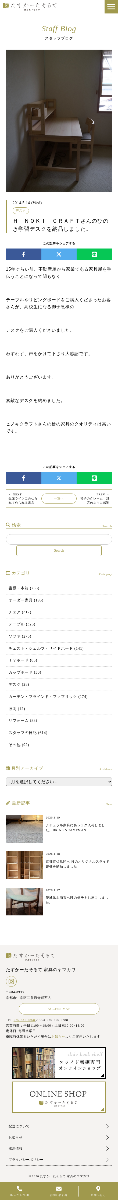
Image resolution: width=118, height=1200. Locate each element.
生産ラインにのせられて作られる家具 (23, 498)
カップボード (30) (25, 672)
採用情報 (16, 1148)
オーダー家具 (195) (26, 600)
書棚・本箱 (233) (24, 588)
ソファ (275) (20, 636)
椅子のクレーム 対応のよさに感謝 (96, 498)
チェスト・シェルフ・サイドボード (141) (46, 648)
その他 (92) (19, 745)
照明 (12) (17, 709)
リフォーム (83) (23, 721)
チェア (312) (20, 612)
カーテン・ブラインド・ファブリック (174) (48, 697)
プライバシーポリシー (26, 1159)
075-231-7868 (24, 1020)
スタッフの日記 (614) (28, 733)
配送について (19, 1126)
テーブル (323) (22, 624)
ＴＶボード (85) (23, 660)
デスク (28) (19, 685)
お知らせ (58, 1036)
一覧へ (59, 498)
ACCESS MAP (59, 1009)
